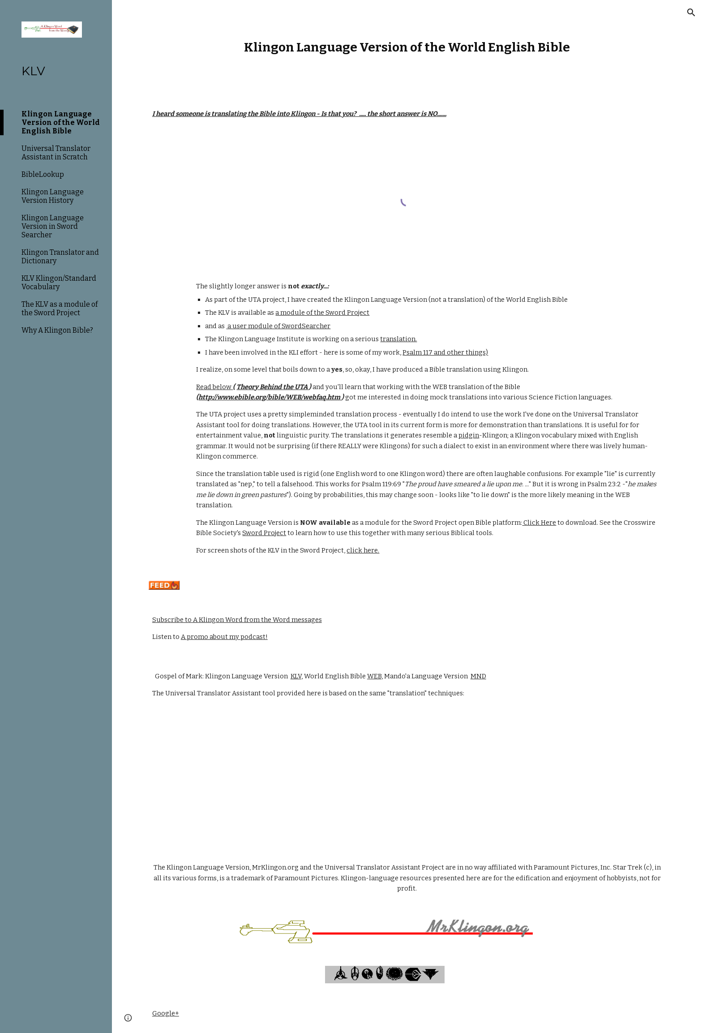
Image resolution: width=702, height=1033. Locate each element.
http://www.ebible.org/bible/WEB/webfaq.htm (270, 397)
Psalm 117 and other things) (445, 352)
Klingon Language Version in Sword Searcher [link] (52, 226)
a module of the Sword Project (322, 313)
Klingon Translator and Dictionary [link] (60, 256)
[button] (691, 12)
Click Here (539, 523)
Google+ (165, 1013)
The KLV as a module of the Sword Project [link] (59, 308)
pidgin (468, 435)
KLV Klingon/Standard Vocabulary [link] (58, 282)
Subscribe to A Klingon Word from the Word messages (237, 620)
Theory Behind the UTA (272, 387)
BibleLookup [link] (42, 174)
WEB (374, 676)
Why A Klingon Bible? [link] (57, 330)
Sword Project (264, 533)
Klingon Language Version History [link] (52, 196)
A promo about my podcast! (224, 637)
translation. (398, 339)
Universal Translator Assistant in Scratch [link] (55, 152)
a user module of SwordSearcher (278, 326)
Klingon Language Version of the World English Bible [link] (60, 122)
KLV (296, 676)
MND (478, 676)
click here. (363, 550)
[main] (407, 47)
